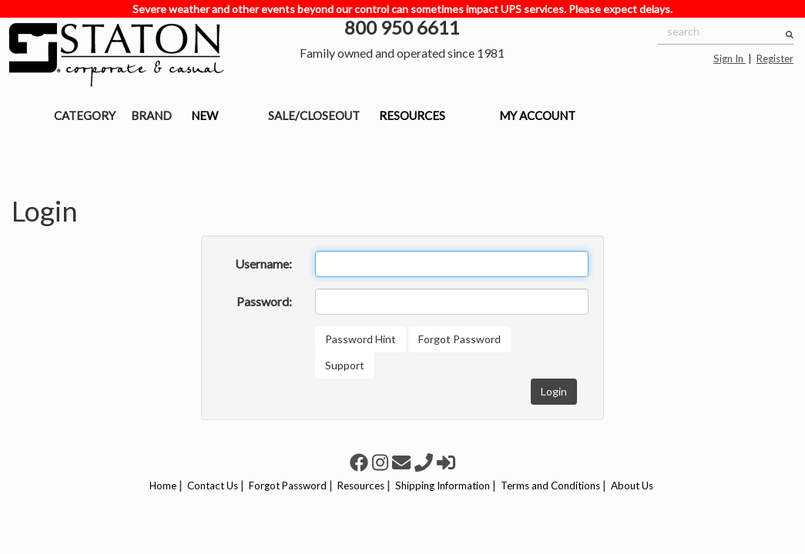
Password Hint (360, 338)
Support (344, 365)
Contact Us (212, 485)
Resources (360, 485)
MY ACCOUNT (537, 115)
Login (554, 391)
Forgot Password (459, 338)
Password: (264, 301)
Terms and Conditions (550, 485)
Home (162, 485)
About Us (632, 485)
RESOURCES (412, 115)
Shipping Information (442, 485)
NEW (204, 115)
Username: (263, 263)
